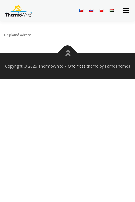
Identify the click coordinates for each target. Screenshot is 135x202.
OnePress (77, 66)
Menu (125, 10)
